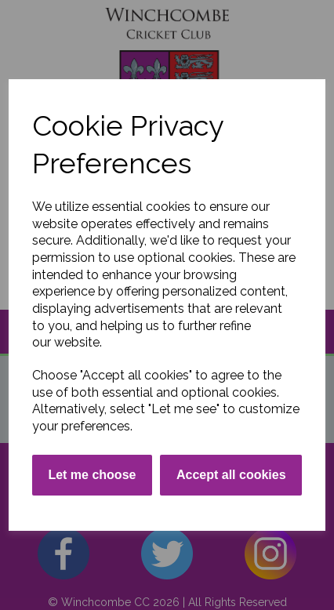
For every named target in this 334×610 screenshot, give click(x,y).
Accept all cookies (231, 474)
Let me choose (92, 474)
